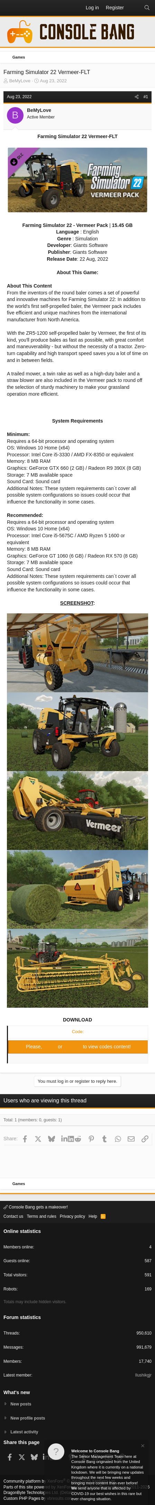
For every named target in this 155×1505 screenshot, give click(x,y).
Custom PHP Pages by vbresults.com (38, 1498)
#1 (146, 96)
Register (73, 1046)
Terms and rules (41, 1216)
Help (93, 1216)
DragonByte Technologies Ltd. (31, 1492)
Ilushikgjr (143, 1375)
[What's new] (133, 7)
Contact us (13, 1216)
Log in (50, 1046)
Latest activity (24, 1432)
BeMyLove (19, 80)
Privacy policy (72, 1216)
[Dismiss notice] (142, 1446)
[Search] (147, 7)
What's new (16, 1392)
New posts (20, 1404)
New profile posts (27, 1418)
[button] (9, 8)
